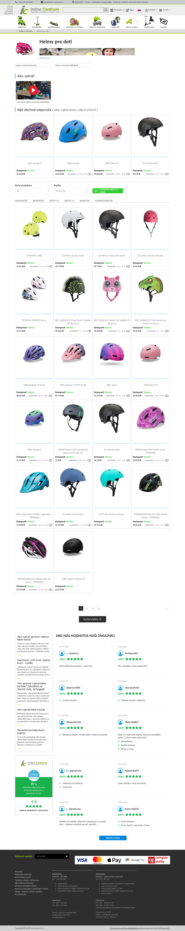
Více (19, 655)
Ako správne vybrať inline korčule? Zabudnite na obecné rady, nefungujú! (31, 686)
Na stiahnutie (20, 894)
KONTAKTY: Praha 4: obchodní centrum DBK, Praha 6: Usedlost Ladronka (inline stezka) (111, 2)
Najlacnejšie (21, 200)
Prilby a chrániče (26, 31)
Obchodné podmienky (24, 883)
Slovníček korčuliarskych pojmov (30, 732)
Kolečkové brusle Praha (39, 10)
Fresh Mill (165, 928)
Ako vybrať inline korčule (31, 710)
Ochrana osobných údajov (26, 886)
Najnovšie (85, 200)
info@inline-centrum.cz (53, 2)
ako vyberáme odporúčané (75, 110)
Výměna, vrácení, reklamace (27, 880)
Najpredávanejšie (104, 200)
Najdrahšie (38, 200)
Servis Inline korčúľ (23, 877)
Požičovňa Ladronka (23, 874)
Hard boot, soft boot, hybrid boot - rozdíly (33, 662)
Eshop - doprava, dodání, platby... (29, 891)
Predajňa (118, 10)
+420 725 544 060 (25, 2)
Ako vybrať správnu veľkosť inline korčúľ (33, 638)
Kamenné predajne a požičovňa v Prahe (31, 889)
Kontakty (19, 871)
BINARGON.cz (134, 928)
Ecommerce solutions (119, 928)
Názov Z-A (69, 200)
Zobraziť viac (44, 58)
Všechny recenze (113, 838)
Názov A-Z (54, 200)
